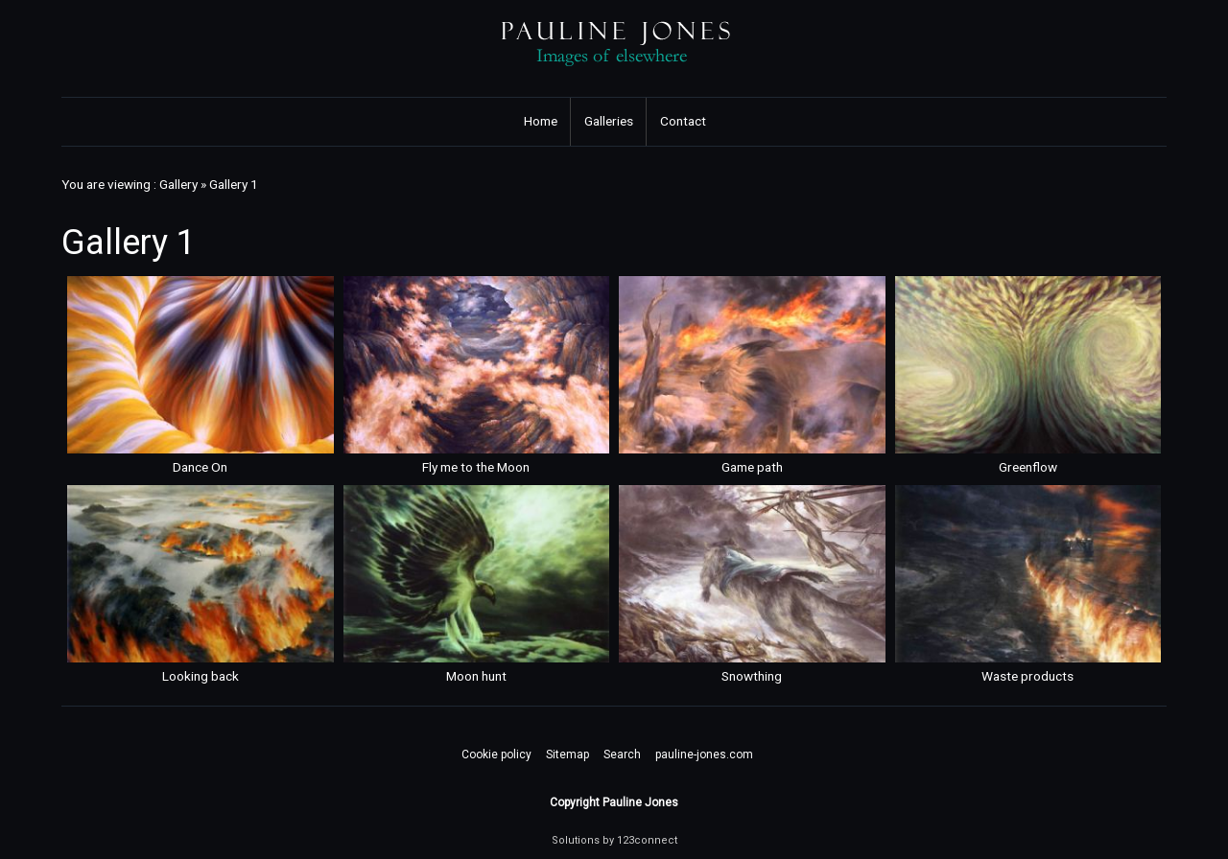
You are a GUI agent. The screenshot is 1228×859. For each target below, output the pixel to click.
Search (622, 754)
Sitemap (567, 754)
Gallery (178, 184)
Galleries (608, 120)
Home (540, 120)
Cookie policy (496, 754)
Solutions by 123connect (614, 840)
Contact (683, 120)
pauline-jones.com (704, 754)
